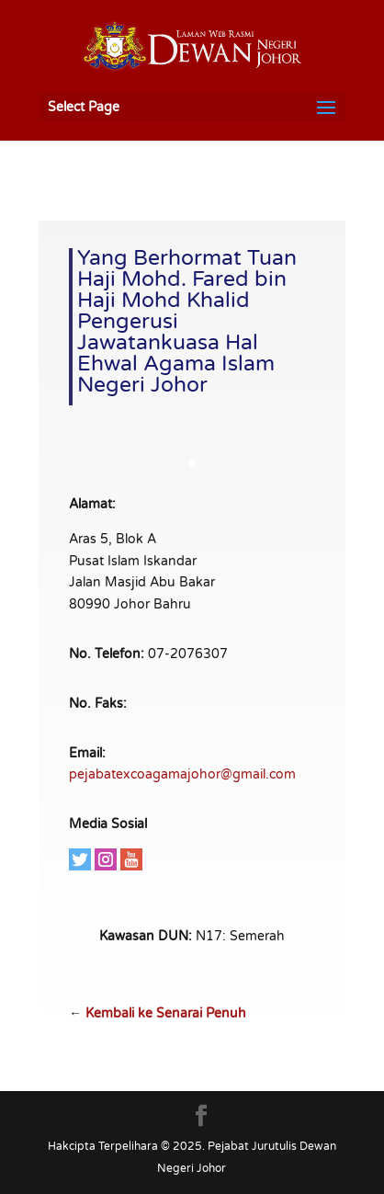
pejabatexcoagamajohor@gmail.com (182, 774)
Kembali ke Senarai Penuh (165, 1013)
